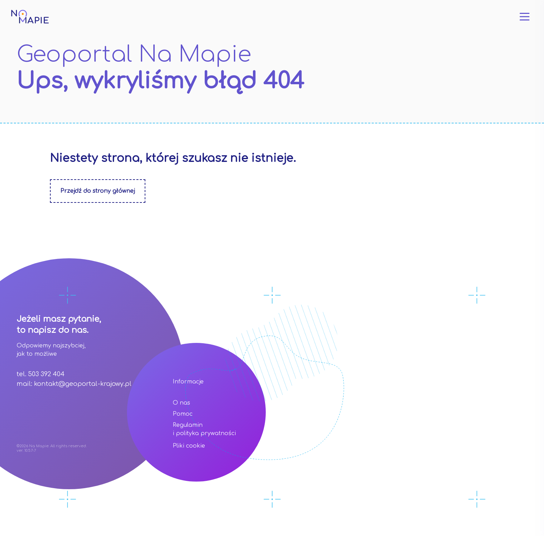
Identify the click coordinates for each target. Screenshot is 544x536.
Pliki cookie (189, 446)
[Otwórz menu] (524, 16)
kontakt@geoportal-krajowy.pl (82, 383)
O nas (181, 403)
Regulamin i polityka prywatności (204, 429)
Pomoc (183, 414)
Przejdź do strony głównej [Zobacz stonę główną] (97, 191)
